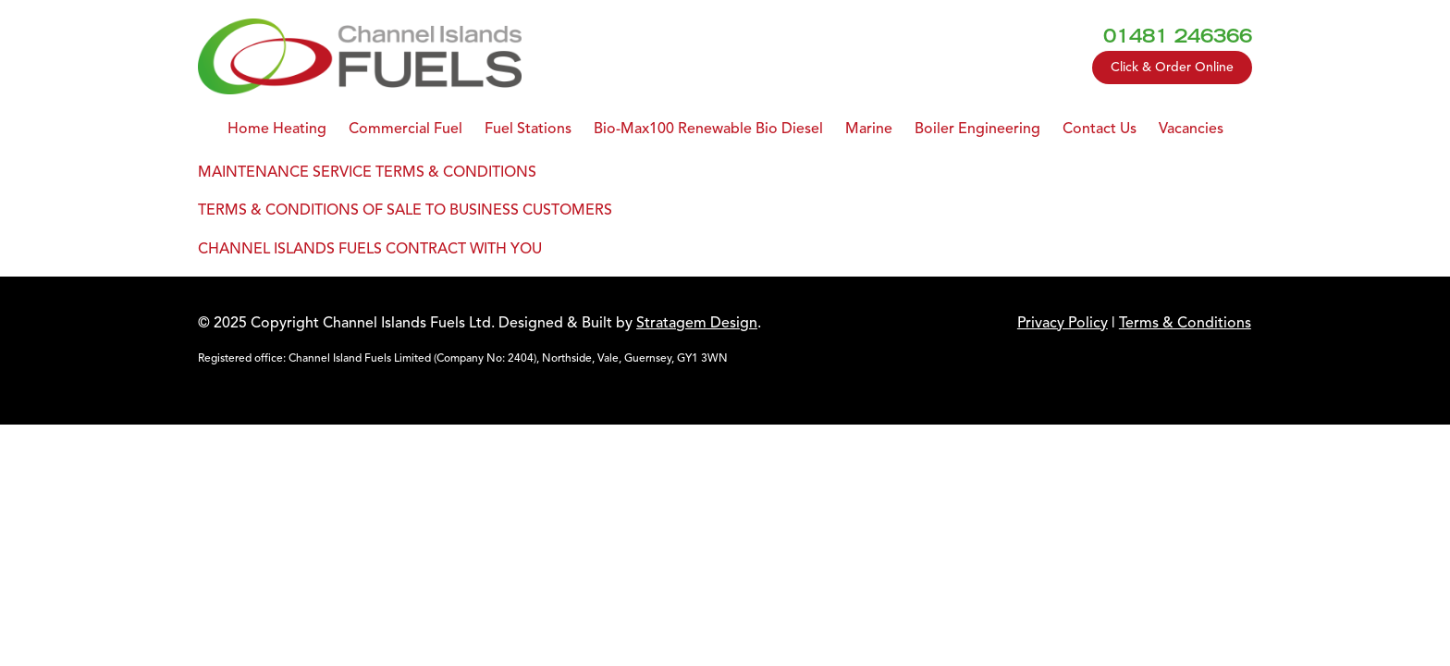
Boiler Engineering (977, 128)
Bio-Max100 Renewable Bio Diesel (708, 128)
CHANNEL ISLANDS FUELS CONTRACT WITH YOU (370, 249)
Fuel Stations (528, 128)
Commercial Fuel (405, 128)
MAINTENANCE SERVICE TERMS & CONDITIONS (367, 172)
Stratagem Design (696, 323)
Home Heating (276, 128)
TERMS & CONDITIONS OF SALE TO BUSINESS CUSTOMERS (405, 210)
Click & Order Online (1172, 67)
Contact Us (1100, 128)
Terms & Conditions (1185, 323)
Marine (868, 128)
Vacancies (1191, 128)
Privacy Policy (1062, 323)
